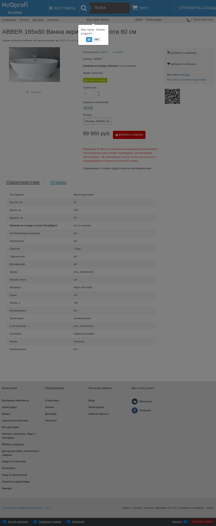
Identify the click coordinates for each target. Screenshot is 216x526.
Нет (97, 39)
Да (89, 39)
